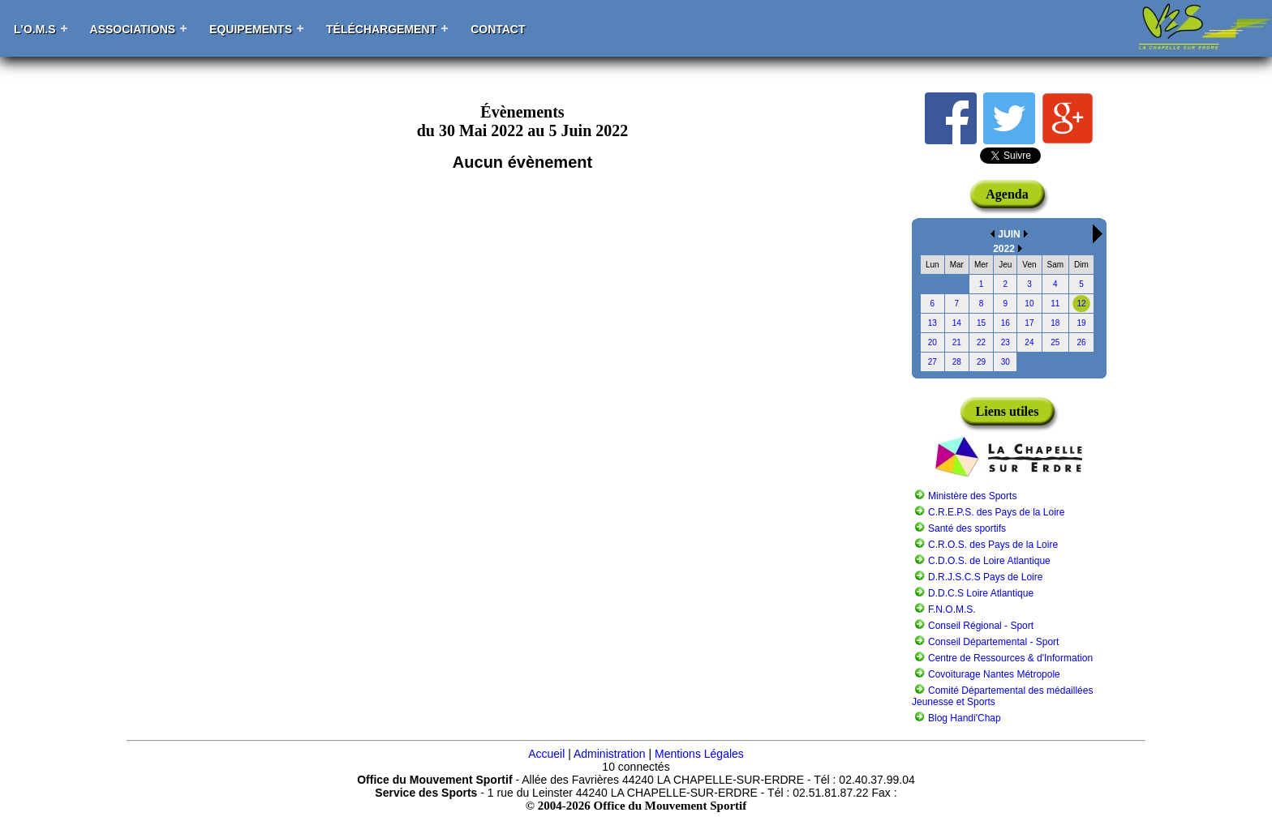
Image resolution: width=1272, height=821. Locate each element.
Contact (498, 29)
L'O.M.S (35, 29)
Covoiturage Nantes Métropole (994, 674)
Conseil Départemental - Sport (993, 642)
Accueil (546, 753)
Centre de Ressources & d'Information (1010, 658)
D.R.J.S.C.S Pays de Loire (985, 577)
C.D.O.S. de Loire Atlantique (989, 561)
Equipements (250, 29)
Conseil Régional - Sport (981, 625)
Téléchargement (381, 29)
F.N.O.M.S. (952, 609)
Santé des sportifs (967, 528)
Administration (610, 753)
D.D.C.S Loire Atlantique (981, 593)
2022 (1004, 248)
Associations (133, 29)
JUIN (1009, 234)
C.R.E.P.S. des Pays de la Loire (996, 512)
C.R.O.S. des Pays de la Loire (993, 544)
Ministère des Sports (972, 496)
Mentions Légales (699, 753)
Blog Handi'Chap (964, 718)
